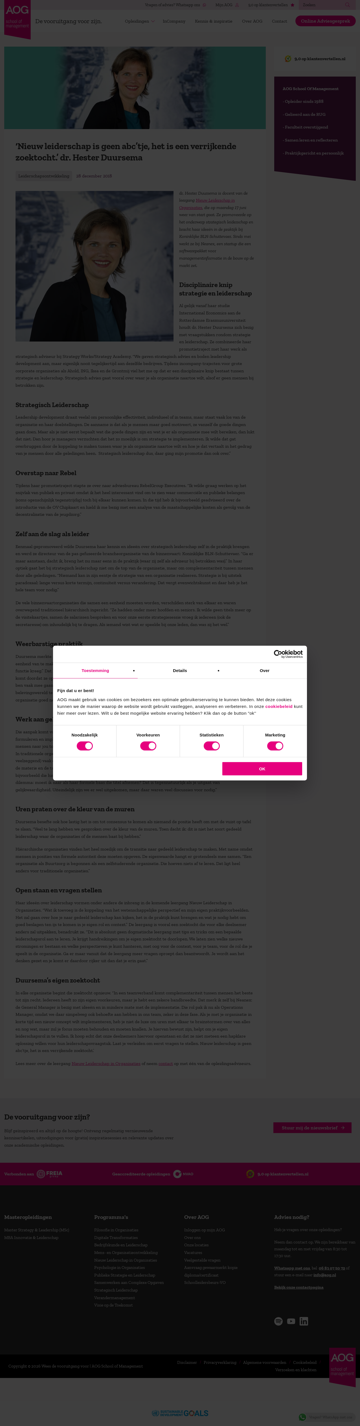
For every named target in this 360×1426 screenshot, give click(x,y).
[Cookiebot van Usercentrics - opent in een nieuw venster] (278, 654)
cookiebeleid (279, 706)
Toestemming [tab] (95, 670)
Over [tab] (265, 670)
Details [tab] (180, 670)
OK (262, 768)
